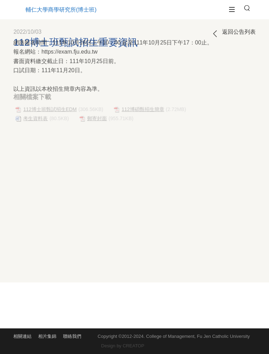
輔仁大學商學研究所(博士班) (61, 10)
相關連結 (22, 336)
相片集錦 (47, 336)
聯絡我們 (72, 336)
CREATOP (133, 345)
